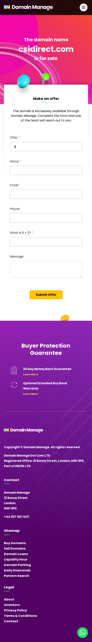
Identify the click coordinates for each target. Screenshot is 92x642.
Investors (12, 605)
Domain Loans (16, 554)
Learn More (30, 374)
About (9, 599)
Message (16, 256)
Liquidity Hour (15, 559)
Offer (15, 137)
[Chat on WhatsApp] (82, 632)
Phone (15, 209)
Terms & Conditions (20, 616)
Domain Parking (17, 565)
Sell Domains (14, 548)
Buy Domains (15, 543)
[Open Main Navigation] (83, 7)
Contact (11, 621)
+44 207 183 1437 (17, 517)
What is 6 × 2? (21, 232)
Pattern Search (16, 576)
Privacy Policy (15, 610)
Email (15, 185)
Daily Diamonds (17, 570)
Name (15, 161)
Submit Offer (46, 295)
